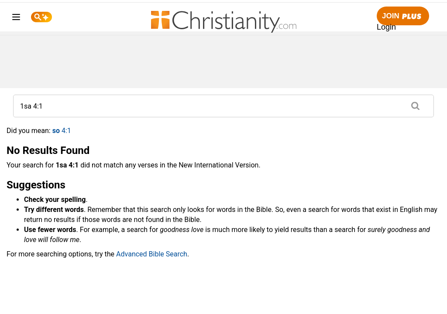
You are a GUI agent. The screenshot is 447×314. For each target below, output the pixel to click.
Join (403, 16)
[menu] (16, 18)
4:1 (61, 130)
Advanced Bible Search (151, 254)
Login (386, 27)
